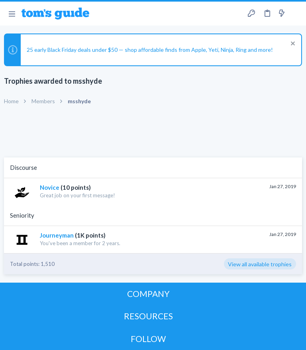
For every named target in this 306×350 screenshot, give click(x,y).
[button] (12, 14)
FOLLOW (148, 339)
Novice (49, 187)
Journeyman (57, 235)
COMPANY (148, 294)
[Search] (295, 14)
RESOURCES (148, 316)
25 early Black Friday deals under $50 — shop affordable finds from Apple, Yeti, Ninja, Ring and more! (150, 49)
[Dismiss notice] (291, 44)
